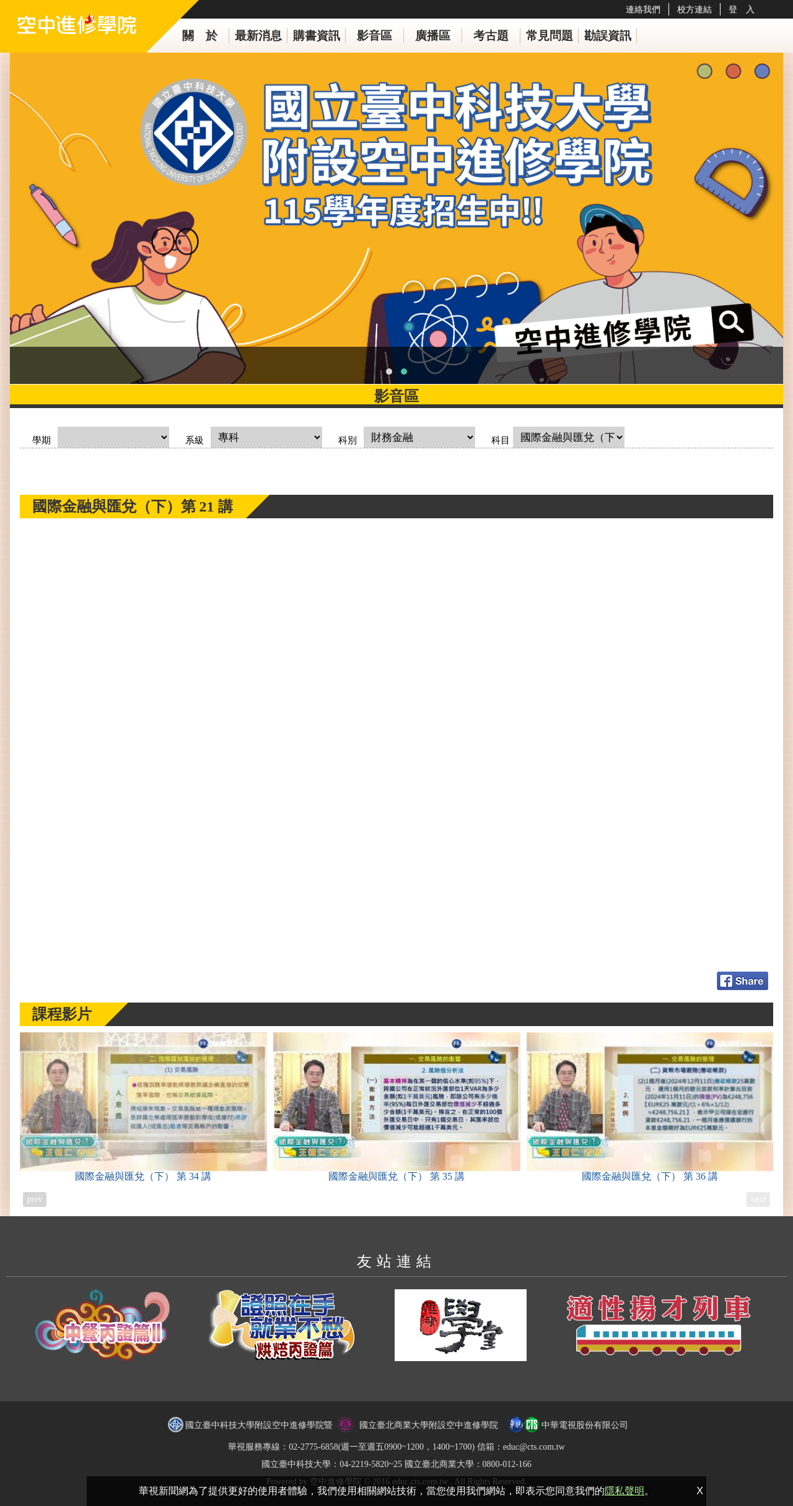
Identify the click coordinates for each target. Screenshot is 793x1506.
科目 (500, 440)
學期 (41, 440)
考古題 (491, 35)
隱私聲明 (624, 1491)
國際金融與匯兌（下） (143, 1107)
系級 (194, 440)
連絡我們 (643, 9)
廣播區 (432, 35)
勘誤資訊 (607, 35)
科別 (347, 440)
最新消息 (258, 35)
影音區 (374, 35)
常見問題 (549, 35)
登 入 (742, 9)
